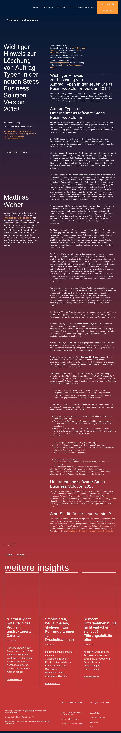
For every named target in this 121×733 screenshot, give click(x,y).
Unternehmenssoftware (13, 140)
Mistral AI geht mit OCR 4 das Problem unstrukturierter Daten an (20, 629)
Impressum (94, 724)
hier (51, 508)
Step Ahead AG (30, 135)
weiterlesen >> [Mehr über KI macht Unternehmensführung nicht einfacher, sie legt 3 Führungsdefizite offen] (91, 678)
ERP (29, 133)
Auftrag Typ (16, 133)
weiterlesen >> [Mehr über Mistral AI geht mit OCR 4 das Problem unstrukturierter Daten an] (14, 681)
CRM (24, 133)
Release (19, 135)
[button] (37, 154)
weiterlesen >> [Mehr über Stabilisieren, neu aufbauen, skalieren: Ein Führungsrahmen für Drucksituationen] (52, 685)
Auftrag (7, 133)
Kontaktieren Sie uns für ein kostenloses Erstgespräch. (90, 533)
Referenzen (48, 8)
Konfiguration (9, 135)
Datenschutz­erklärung (97, 719)
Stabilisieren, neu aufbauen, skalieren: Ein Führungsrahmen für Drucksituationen (59, 631)
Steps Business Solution (14, 138)
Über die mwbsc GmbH (85, 8)
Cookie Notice (95, 714)
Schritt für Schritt (64, 8)
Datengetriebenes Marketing (17, 219)
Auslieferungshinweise (59, 64)
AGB (91, 728)
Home (35, 8)
